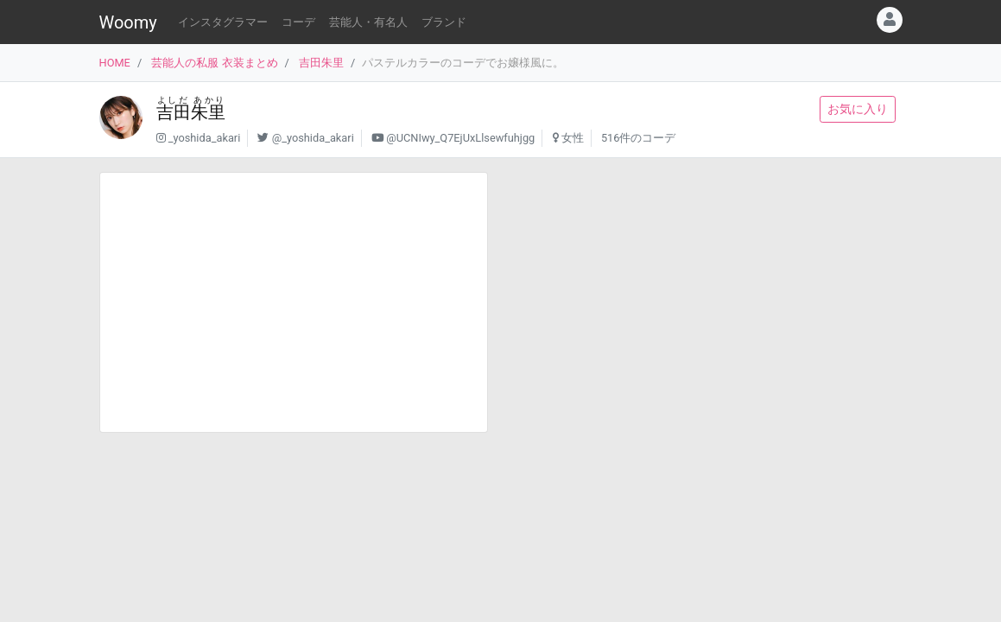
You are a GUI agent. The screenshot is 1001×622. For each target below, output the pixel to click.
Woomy (128, 22)
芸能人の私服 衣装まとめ (214, 62)
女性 (572, 137)
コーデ (298, 22)
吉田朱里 (321, 62)
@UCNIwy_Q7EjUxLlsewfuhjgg (460, 137)
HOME (114, 62)
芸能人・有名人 (368, 22)
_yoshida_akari (204, 137)
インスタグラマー (223, 22)
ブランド (443, 22)
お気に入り (857, 109)
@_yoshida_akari (313, 137)
